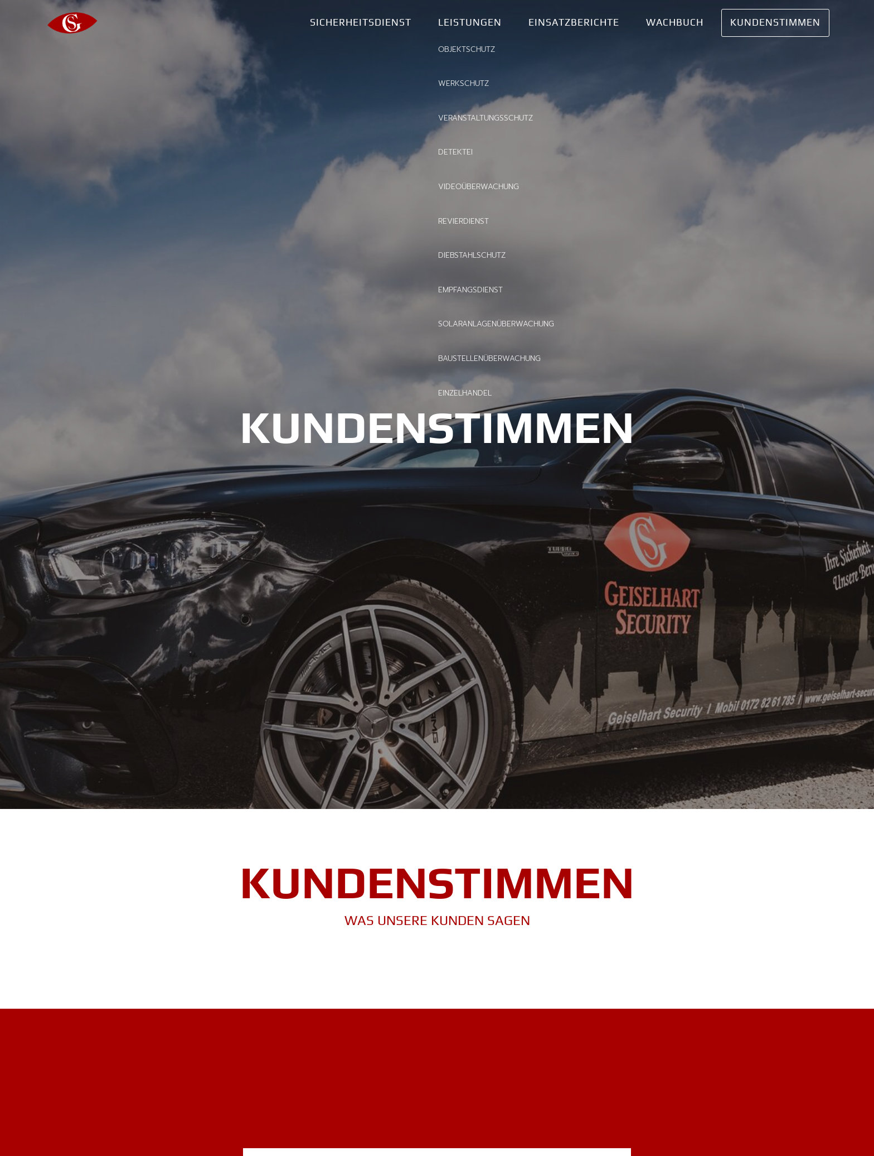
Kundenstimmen (775, 22)
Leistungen (470, 22)
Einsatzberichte (573, 22)
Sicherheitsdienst (360, 22)
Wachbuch (674, 22)
